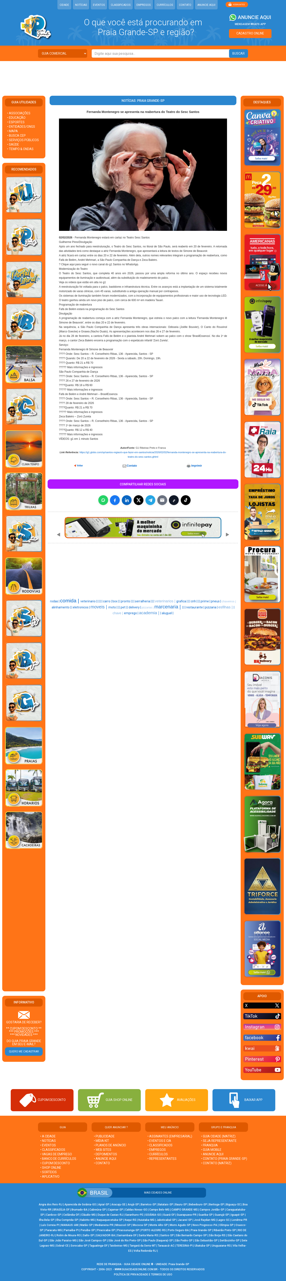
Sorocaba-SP (79, 1245)
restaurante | (195, 607)
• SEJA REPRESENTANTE (219, 1141)
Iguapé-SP (237, 1214)
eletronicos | (81, 607)
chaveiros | (229, 601)
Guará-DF (169, 1214)
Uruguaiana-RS (221, 1245)
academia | (149, 612)
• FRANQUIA (210, 1145)
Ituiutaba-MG (146, 1220)
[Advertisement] (143, 76)
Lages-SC (223, 1220)
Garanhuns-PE (134, 1214)
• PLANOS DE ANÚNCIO (110, 1145)
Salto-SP (88, 1235)
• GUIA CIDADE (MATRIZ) (218, 1136)
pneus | (216, 601)
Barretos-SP (148, 1204)
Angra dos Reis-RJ (50, 1204)
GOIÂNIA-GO (153, 1214)
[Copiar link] (174, 500)
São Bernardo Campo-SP (191, 1235)
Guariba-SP (205, 1214)
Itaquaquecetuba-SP (110, 1220)
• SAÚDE (13, 144)
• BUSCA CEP (16, 135)
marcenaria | (168, 607)
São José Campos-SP (92, 1240)
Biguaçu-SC (233, 1204)
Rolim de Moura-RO (69, 1235)
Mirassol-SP (123, 1225)
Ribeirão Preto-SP (225, 1230)
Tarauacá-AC (166, 1245)
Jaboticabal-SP (166, 1220)
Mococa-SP (140, 1225)
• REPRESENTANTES (162, 1158)
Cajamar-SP (115, 1209)
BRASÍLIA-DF (61, 1209)
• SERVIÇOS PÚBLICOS (23, 140)
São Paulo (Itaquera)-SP (158, 1240)
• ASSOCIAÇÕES (18, 113)
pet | (124, 607)
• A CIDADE (48, 1136)
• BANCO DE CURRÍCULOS (58, 1158)
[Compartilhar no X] (138, 500)
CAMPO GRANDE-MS (184, 1209)
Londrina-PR (239, 1220)
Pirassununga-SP (128, 1230)
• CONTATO (102, 1163)
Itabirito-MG (87, 1220)
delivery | (135, 607)
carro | (107, 601)
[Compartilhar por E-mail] (162, 500)
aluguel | (167, 613)
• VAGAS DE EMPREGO (56, 1154)
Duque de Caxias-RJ (110, 1214)
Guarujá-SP (222, 1214)
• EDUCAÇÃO (16, 117)
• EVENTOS (48, 1145)
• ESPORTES (16, 122)
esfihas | (226, 607)
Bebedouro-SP (198, 1204)
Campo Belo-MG (159, 1209)
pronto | (126, 601)
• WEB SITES (102, 1149)
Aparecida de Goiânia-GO (80, 1204)
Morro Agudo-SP (180, 1225)
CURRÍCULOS (165, 4)
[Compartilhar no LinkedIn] (127, 500)
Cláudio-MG (88, 1214)
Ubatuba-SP (202, 1245)
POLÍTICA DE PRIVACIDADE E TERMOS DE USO (143, 1274)
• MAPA (12, 131)
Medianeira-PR (104, 1225)
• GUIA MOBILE (211, 1149)
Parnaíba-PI (71, 1230)
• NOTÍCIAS (48, 1141)
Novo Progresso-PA (205, 1225)
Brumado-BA (79, 1209)
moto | (113, 607)
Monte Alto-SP (158, 1225)
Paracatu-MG (53, 1230)
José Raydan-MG (204, 1220)
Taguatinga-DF (98, 1245)
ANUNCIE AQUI (206, 4)
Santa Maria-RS (148, 1235)
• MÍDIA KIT (101, 1141)
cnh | (194, 601)
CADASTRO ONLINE (250, 33)
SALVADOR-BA (105, 1235)
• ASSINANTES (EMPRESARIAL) (169, 1136)
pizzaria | (211, 607)
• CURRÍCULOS (157, 1154)
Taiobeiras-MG (118, 1245)
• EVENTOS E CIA (159, 1141)
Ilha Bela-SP (46, 1220)
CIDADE (64, 4)
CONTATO (185, 4)
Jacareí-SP (185, 1220)
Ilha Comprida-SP (67, 1220)
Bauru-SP (181, 1204)
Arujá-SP (133, 1204)
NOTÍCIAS (81, 4)
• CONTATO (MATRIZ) (216, 1163)
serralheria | (143, 601)
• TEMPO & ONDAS (20, 149)
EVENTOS (99, 4)
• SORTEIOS (48, 1172)
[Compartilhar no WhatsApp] (103, 500)
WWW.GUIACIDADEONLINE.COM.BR (136, 1269)
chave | (118, 613)
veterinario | (89, 601)
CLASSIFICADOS (120, 4)
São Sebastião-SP (206, 1240)
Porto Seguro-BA (178, 1230)
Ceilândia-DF (71, 1214)
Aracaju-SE (118, 1204)
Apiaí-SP (103, 1204)
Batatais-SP (165, 1204)
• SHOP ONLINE (50, 1167)
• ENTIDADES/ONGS (21, 126)
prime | (206, 601)
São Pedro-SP (184, 1240)
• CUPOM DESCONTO (55, 1163)
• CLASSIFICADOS (52, 1149)
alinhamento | (62, 607)
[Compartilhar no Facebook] (115, 500)
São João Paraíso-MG (63, 1240)
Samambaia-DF (127, 1235)
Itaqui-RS (130, 1220)
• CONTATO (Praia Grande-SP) (224, 1158)
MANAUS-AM (69, 1225)
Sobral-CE (62, 1245)
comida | (70, 600)
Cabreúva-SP (97, 1209)
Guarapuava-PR (186, 1214)
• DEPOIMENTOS (105, 1154)
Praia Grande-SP (201, 1230)
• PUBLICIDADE (104, 1136)
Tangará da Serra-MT (143, 1245)
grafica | (182, 601)
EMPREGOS (144, 4)
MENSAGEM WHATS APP (250, 24)
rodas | (55, 601)
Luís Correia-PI (50, 1225)
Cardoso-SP (53, 1214)
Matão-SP (86, 1225)
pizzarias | (148, 607)
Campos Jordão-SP (212, 1209)
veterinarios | (165, 601)
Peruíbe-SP (88, 1230)
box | (116, 601)
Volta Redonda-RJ (145, 1250)
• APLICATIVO (49, 1176)
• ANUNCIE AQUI (105, 1158)
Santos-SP (167, 1235)
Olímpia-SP (226, 1225)
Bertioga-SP (216, 1204)
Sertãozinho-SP (230, 1240)
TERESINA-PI (184, 1245)
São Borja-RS (217, 1235)
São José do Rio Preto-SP (124, 1240)
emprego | (131, 613)
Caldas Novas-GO (136, 1209)
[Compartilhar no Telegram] (150, 500)
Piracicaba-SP (106, 1230)
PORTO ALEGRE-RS (153, 1230)
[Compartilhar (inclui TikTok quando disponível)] (186, 500)
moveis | (99, 606)
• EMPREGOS (156, 1149)
